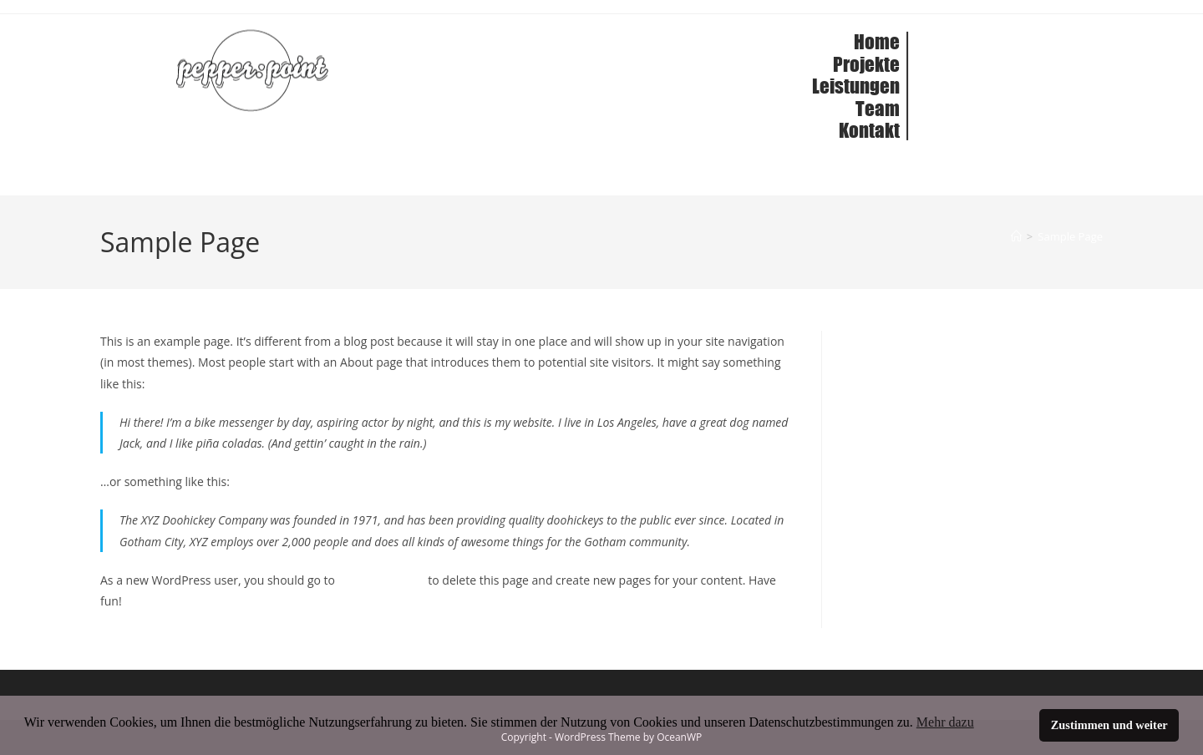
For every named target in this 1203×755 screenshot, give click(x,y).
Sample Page (1070, 236)
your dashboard (381, 580)
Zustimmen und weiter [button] (1109, 725)
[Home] (1016, 236)
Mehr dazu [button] (945, 722)
